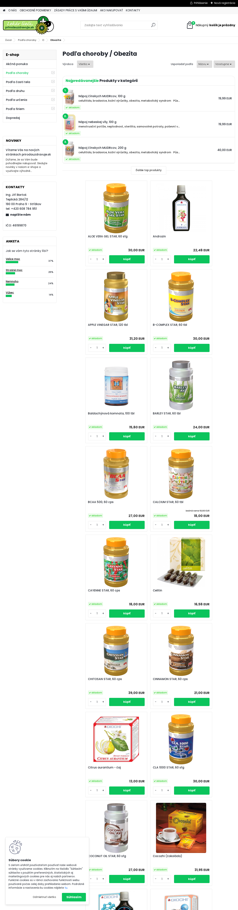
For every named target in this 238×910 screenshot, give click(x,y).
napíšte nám (20, 215)
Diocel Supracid (193, 679)
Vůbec (10, 292)
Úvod (8, 40)
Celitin (71, 502)
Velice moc (13, 259)
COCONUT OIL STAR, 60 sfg (200, 590)
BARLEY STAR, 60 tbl (195, 325)
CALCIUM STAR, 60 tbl (139, 413)
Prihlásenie (201, 3)
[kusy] (75, 259)
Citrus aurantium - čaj (82, 590)
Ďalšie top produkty (149, 170)
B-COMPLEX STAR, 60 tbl (83, 325)
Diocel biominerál (136, 679)
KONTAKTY (133, 10)
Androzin (130, 236)
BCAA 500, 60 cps (79, 413)
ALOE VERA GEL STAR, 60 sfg (86, 236)
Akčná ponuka (17, 64)
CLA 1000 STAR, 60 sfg (139, 590)
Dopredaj (13, 118)
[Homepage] (4, 10)
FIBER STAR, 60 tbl (165, 767)
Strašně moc (14, 270)
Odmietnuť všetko (44, 897)
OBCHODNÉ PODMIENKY (35, 10)
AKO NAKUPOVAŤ (111, 10)
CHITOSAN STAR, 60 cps (141, 502)
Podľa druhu (15, 91)
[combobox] (204, 64)
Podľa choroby (27, 40)
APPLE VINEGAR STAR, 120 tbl (201, 236)
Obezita (55, 40)
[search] (153, 26)
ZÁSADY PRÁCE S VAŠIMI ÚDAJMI (75, 10)
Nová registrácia (224, 3)
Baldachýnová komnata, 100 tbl (147, 325)
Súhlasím (73, 897)
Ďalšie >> (159, 809)
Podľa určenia (16, 100)
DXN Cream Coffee (108, 767)
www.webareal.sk (134, 906)
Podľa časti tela (18, 82)
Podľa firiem (15, 109)
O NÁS (12, 10)
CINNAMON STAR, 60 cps (198, 502)
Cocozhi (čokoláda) (81, 679)
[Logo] (28, 25)
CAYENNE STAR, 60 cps (197, 413)
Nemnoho (12, 281)
